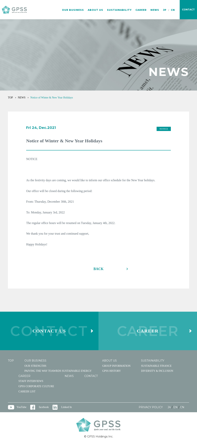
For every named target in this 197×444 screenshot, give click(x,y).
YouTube (21, 407)
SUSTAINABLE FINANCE (156, 365)
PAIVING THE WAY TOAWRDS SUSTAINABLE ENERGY (58, 370)
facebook (44, 407)
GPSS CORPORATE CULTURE (36, 386)
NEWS (154, 9)
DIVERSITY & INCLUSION (157, 370)
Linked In (66, 407)
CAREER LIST (26, 391)
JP (164, 9)
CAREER (141, 9)
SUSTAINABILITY (119, 9)
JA (169, 407)
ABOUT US (95, 9)
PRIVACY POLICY (151, 407)
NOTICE (163, 129)
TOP (10, 97)
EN (175, 407)
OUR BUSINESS (73, 9)
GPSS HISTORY (111, 370)
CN (173, 9)
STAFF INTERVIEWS (30, 381)
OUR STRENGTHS (35, 365)
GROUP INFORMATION (116, 365)
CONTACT (91, 376)
